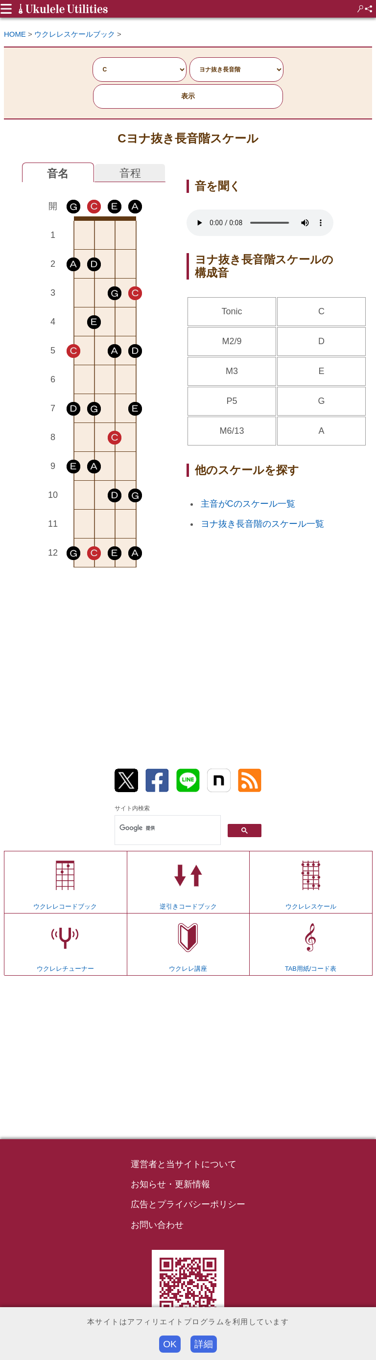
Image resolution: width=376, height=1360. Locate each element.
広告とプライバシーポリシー (188, 1204)
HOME (15, 34)
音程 (130, 173)
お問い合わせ (157, 1225)
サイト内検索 (132, 808)
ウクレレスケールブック (74, 34)
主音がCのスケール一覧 (248, 504)
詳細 (203, 1344)
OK (170, 1344)
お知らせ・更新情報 (170, 1184)
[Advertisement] (94, 654)
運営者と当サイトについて (183, 1164)
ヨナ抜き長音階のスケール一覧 (262, 524)
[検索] (166, 828)
